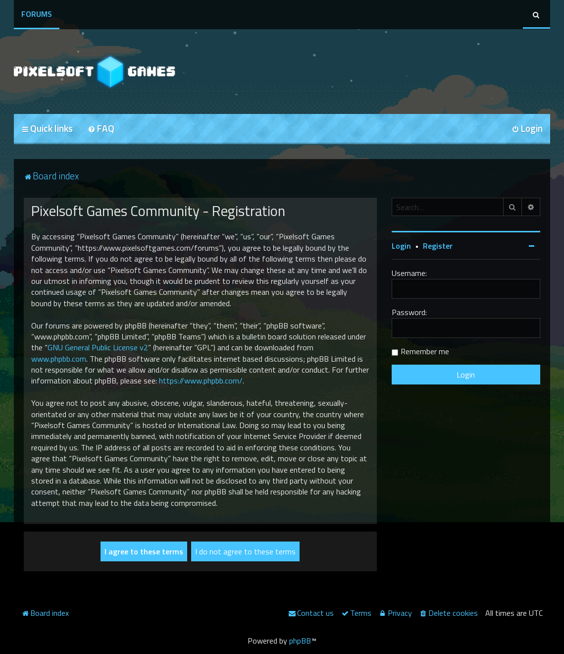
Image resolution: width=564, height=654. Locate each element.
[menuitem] (101, 129)
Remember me (425, 351)
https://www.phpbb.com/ (201, 380)
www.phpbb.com (58, 358)
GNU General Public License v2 (98, 347)
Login (401, 246)
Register (438, 246)
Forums (36, 14)
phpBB (300, 641)
